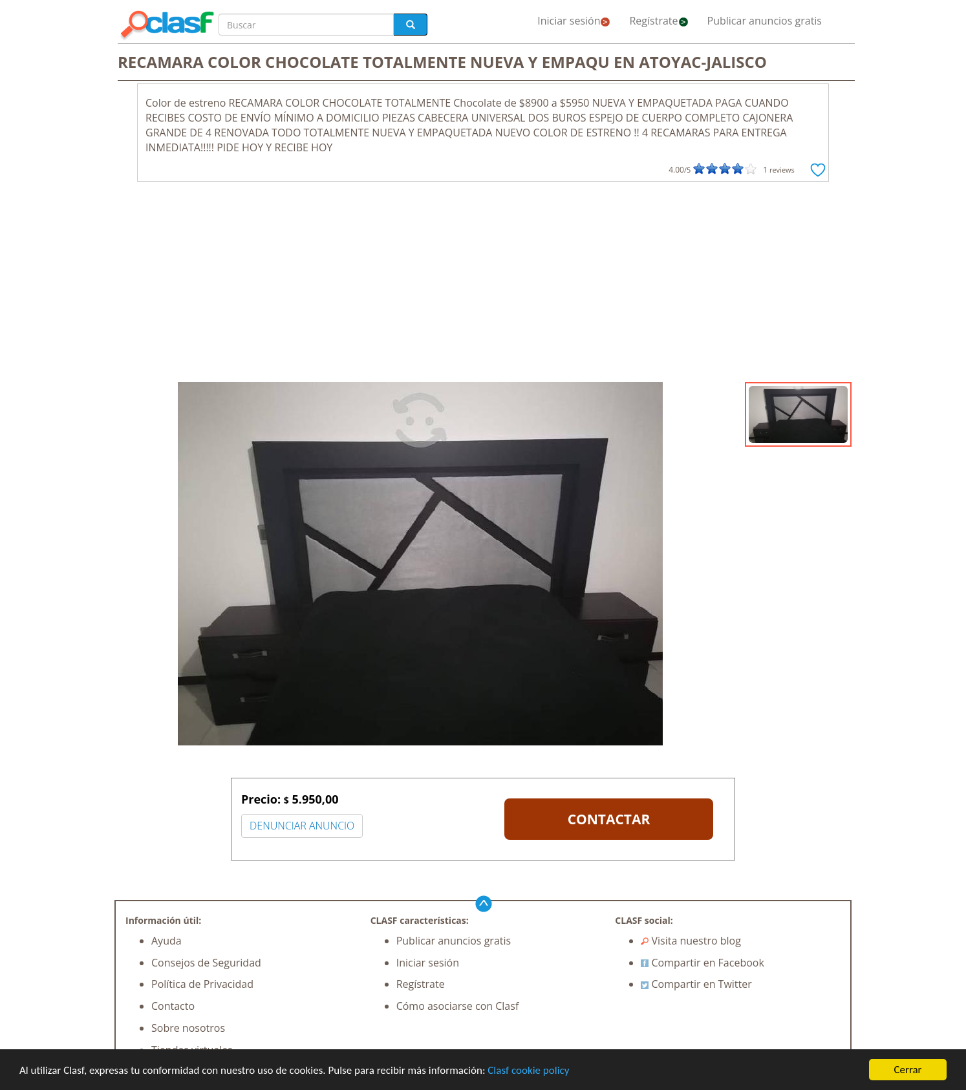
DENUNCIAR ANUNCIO (302, 825)
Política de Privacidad (202, 984)
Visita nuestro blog (691, 941)
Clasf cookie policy (528, 1070)
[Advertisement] (483, 285)
